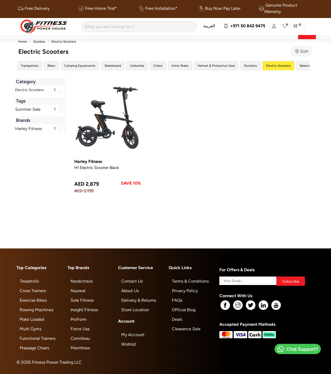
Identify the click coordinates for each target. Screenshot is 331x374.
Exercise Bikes (33, 300)
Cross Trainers (33, 290)
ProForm (78, 319)
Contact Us (132, 281)
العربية (209, 25)
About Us (130, 290)
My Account (133, 334)
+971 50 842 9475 (244, 25)
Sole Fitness (82, 300)
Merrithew (80, 347)
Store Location (135, 309)
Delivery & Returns (138, 300)
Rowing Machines (36, 309)
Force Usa (80, 328)
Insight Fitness (84, 309)
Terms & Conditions (190, 281)
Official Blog (183, 309)
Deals (177, 319)
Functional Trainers (37, 338)
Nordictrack (82, 281)
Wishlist (128, 344)
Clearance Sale (186, 328)
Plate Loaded (32, 319)
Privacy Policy (185, 290)
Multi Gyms (30, 328)
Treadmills (29, 281)
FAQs (177, 300)
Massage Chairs (34, 347)
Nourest (78, 290)
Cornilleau (80, 338)
